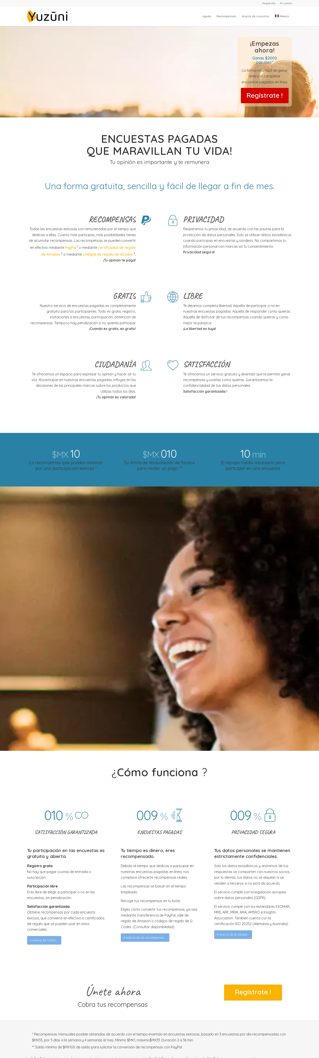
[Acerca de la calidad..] (233, 934)
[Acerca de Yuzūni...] (44, 940)
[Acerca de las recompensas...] (145, 937)
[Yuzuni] (48, 16)
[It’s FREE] (265, 95)
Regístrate (268, 3)
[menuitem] (269, 3)
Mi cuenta (286, 3)
